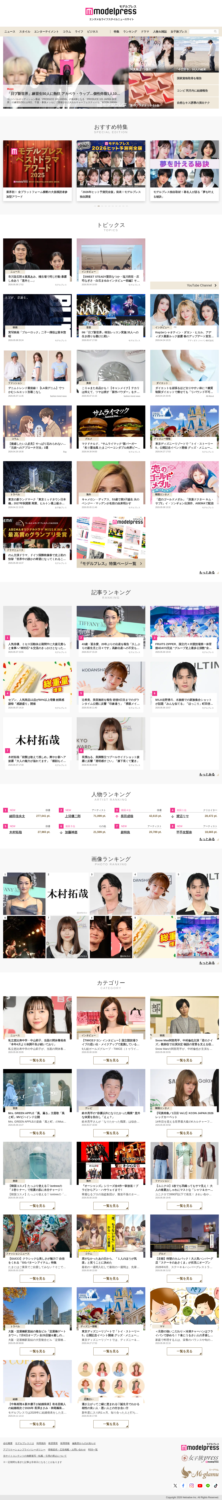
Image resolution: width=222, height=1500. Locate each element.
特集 (116, 31)
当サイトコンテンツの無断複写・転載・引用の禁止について (35, 1456)
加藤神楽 (71, 832)
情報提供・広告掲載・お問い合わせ (67, 1449)
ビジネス (92, 31)
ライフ (79, 31)
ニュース (9, 31)
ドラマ (145, 31)
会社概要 (8, 1443)
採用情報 (65, 1443)
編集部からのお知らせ (84, 1443)
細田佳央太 (17, 816)
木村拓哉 (15, 832)
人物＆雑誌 (160, 31)
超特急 (125, 832)
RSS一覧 (93, 1449)
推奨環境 (53, 1443)
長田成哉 (127, 816)
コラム (67, 31)
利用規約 (41, 1443)
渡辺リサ (182, 816)
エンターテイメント (46, 31)
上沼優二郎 (73, 816)
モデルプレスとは (24, 1443)
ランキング (130, 31)
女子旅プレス (179, 31)
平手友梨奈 (184, 832)
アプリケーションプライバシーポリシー (24, 1449)
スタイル (24, 31)
